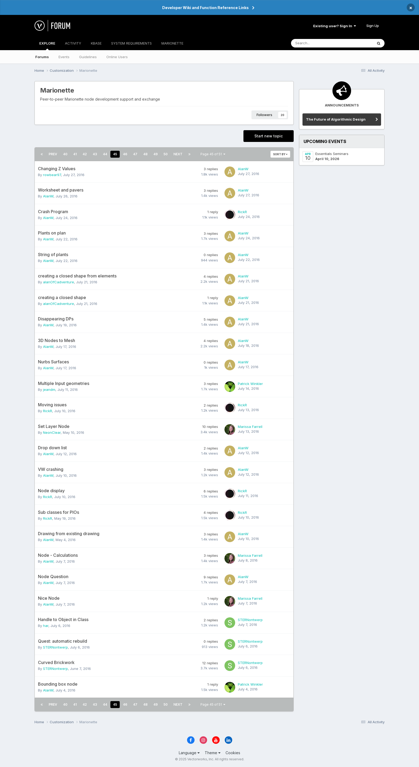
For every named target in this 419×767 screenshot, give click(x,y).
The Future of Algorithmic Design (336, 119)
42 (85, 154)
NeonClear (52, 432)
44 (105, 154)
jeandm (49, 389)
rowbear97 (52, 175)
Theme (212, 752)
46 (125, 154)
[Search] (318, 43)
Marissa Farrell (250, 426)
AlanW (243, 169)
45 (115, 154)
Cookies (233, 752)
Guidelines (88, 57)
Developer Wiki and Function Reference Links (205, 7)
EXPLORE (47, 45)
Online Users (117, 57)
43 (95, 154)
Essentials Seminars (331, 154)
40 (65, 154)
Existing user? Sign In (334, 26)
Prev (53, 154)
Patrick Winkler (250, 383)
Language (189, 752)
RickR (242, 212)
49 (155, 154)
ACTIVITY (73, 43)
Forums (42, 57)
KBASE (96, 43)
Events (64, 57)
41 (75, 154)
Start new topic (268, 136)
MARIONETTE (172, 43)
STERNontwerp (250, 620)
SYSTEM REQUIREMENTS (131, 43)
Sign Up (372, 25)
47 (135, 154)
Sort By (280, 154)
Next (178, 154)
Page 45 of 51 (212, 154)
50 (166, 154)
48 (145, 154)
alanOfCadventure (58, 282)
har (45, 625)
